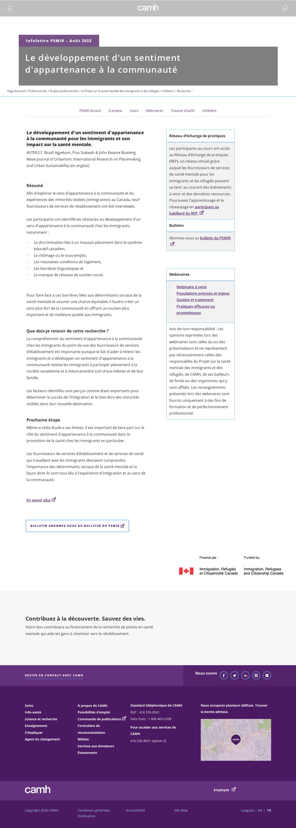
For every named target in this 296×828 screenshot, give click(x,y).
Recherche (183, 91)
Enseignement (36, 725)
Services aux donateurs (96, 746)
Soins (29, 705)
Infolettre (168, 91)
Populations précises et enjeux (203, 293)
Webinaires (154, 110)
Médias (83, 739)
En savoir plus (41, 500)
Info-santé (33, 712)
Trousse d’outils (183, 110)
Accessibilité (135, 810)
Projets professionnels (64, 91)
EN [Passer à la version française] (260, 810)
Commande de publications (99, 719)
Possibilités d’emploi (94, 712)
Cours (134, 110)
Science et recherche (41, 719)
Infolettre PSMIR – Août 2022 (59, 40)
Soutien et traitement (195, 299)
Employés (225, 789)
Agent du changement (42, 739)
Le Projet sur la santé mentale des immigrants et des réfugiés (120, 91)
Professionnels (37, 91)
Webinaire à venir (192, 286)
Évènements (87, 752)
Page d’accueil (16, 91)
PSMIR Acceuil (90, 110)
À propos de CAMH (93, 705)
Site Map (181, 810)
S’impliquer (34, 732)
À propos (115, 110)
